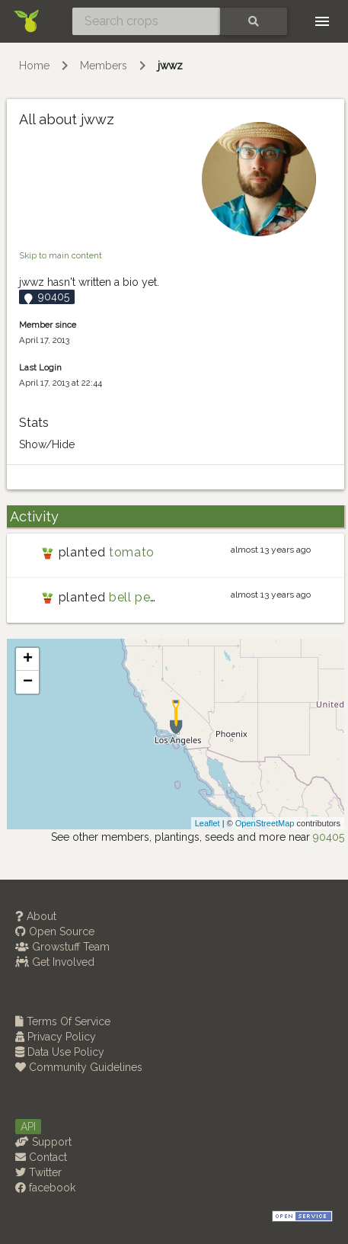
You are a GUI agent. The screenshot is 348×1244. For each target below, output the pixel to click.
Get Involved (54, 962)
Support (43, 1142)
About (35, 916)
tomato (132, 552)
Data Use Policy (59, 1052)
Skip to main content (60, 255)
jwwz (170, 65)
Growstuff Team (62, 947)
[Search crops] (146, 21)
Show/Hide (47, 444)
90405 (328, 837)
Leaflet (207, 823)
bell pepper (143, 597)
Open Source (54, 931)
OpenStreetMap (265, 823)
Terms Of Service (62, 1021)
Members (103, 65)
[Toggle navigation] (322, 21)
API (28, 1127)
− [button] (28, 682)
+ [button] (28, 659)
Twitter (38, 1172)
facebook (45, 1187)
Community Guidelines (78, 1067)
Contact (41, 1157)
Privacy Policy (55, 1037)
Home (34, 65)
